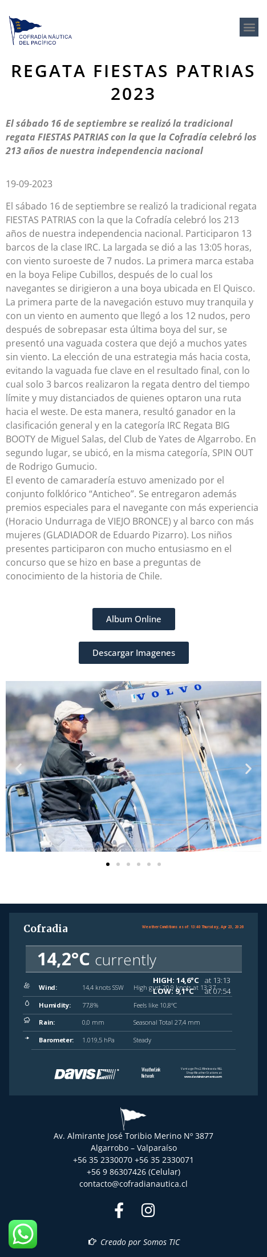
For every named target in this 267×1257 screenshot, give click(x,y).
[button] (249, 27)
